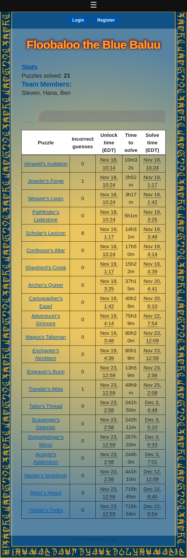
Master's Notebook (46, 475)
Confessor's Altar (46, 250)
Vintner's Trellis (45, 510)
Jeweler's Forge (46, 181)
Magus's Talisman (46, 337)
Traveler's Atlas (45, 389)
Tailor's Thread (45, 406)
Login (78, 20)
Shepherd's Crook (45, 267)
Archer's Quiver (45, 285)
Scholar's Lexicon (46, 233)
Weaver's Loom (45, 198)
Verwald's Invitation (45, 163)
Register (106, 20)
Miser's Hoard (45, 492)
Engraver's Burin (46, 371)
